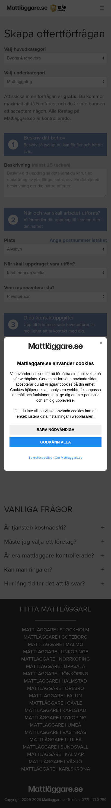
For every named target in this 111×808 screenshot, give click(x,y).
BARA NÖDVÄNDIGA (55, 429)
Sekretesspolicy (40, 458)
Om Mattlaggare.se (69, 458)
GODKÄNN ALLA (55, 442)
